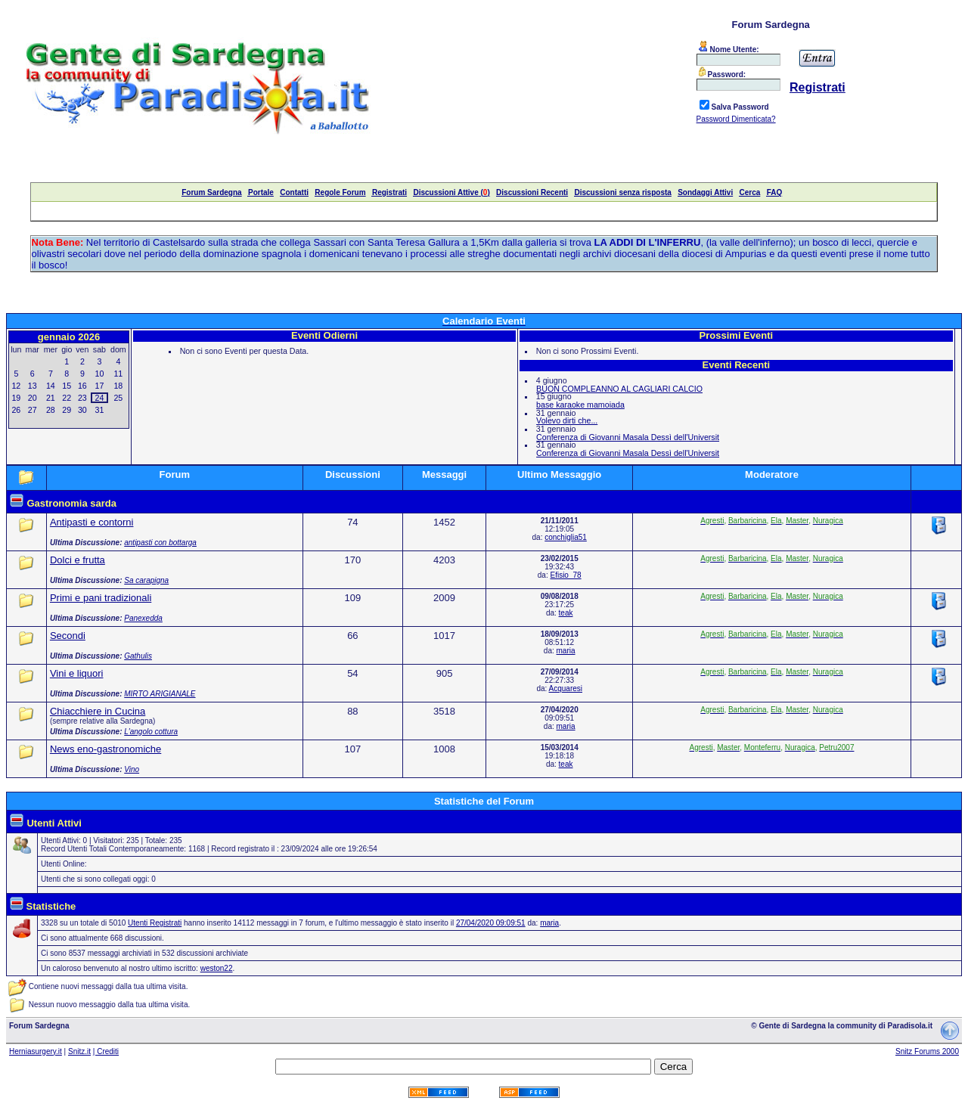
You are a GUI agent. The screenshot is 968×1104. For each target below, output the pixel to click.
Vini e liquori (77, 673)
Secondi (67, 635)
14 (50, 385)
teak (566, 613)
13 (32, 385)
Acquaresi (565, 688)
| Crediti (106, 1051)
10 (99, 373)
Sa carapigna (146, 580)
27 (32, 409)
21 (50, 397)
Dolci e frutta (77, 560)
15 (66, 385)
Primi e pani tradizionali (100, 597)
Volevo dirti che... (566, 420)
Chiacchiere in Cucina (97, 711)
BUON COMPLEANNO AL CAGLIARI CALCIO (619, 388)
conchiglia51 (565, 537)
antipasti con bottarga (160, 542)
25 (118, 397)
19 (15, 397)
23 (82, 397)
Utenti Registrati (155, 923)
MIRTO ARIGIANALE (159, 694)
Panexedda (143, 618)
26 (15, 409)
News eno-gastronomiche (105, 749)
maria (566, 651)
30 (82, 409)
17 (99, 385)
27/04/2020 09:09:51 (491, 923)
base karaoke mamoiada (580, 404)
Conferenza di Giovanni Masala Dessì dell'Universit (627, 437)
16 (82, 385)
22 (66, 397)
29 (66, 409)
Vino (131, 769)
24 (99, 397)
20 (32, 397)
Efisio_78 (565, 575)
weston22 (216, 968)
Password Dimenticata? (736, 119)
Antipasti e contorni (92, 522)
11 (118, 373)
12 (15, 385)
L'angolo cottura (151, 731)
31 (99, 409)
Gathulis (138, 656)
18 (118, 385)
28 (50, 409)
